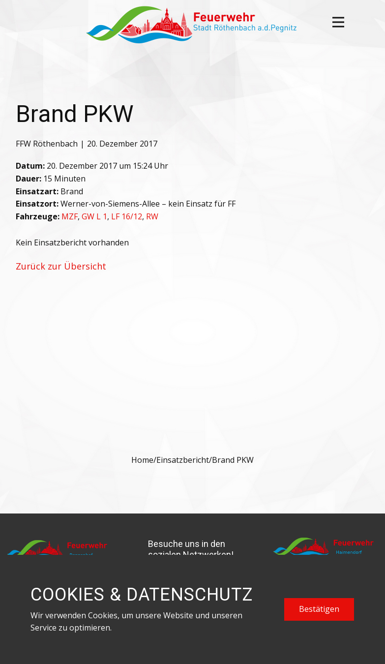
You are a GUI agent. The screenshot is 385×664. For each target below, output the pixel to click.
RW (152, 216)
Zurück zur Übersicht (61, 266)
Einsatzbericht (182, 459)
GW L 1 (94, 216)
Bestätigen (319, 609)
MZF (69, 216)
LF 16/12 (126, 216)
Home (142, 459)
